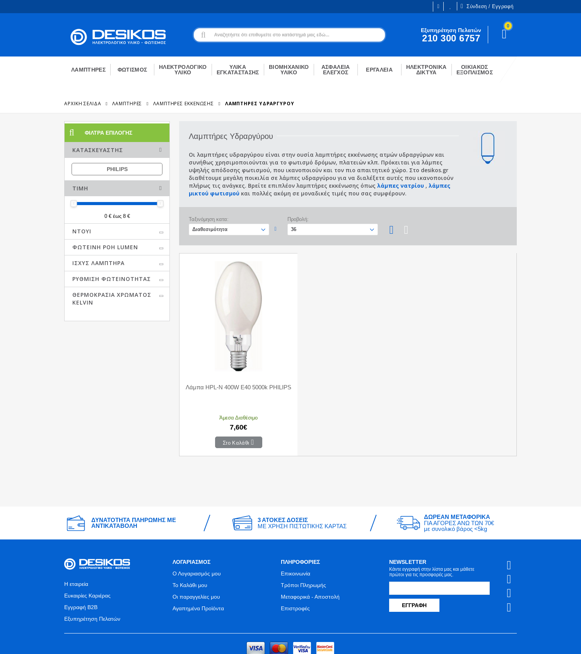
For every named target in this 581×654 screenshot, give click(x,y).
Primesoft (468, 641)
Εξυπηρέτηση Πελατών (92, 585)
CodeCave (504, 641)
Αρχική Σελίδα (82, 103)
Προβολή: (298, 219)
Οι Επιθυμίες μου (450, 6)
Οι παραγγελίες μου (196, 563)
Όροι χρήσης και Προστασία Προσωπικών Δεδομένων (220, 641)
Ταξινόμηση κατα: (209, 219)
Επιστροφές (295, 574)
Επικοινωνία (295, 539)
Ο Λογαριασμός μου (197, 539)
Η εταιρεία (76, 550)
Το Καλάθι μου (190, 551)
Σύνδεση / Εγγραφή (487, 6)
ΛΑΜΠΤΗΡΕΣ (127, 103)
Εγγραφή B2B (80, 573)
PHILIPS (117, 169)
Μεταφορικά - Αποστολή (310, 563)
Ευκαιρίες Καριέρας (87, 561)
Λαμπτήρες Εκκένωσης (183, 103)
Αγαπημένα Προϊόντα (198, 574)
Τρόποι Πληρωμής (303, 551)
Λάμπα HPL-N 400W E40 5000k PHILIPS (221, 357)
